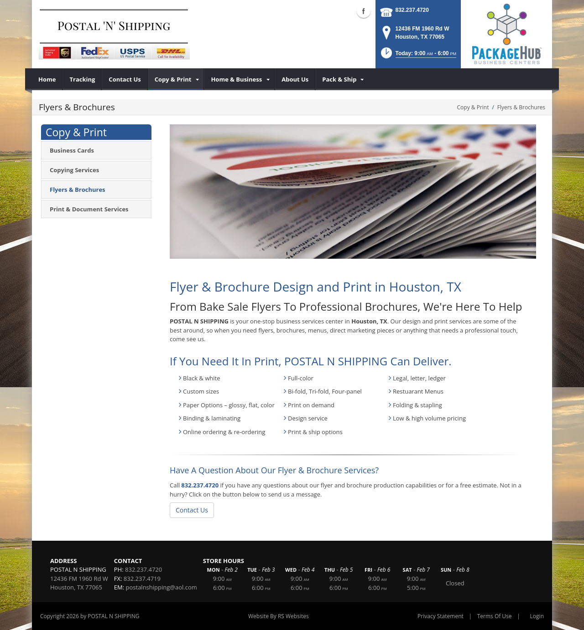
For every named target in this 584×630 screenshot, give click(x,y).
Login (537, 616)
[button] (417, 56)
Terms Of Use (494, 616)
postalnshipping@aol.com (161, 587)
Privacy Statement (440, 616)
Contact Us (192, 510)
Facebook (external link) (363, 11)
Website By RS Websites (278, 616)
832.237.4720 (412, 10)
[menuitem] (47, 79)
